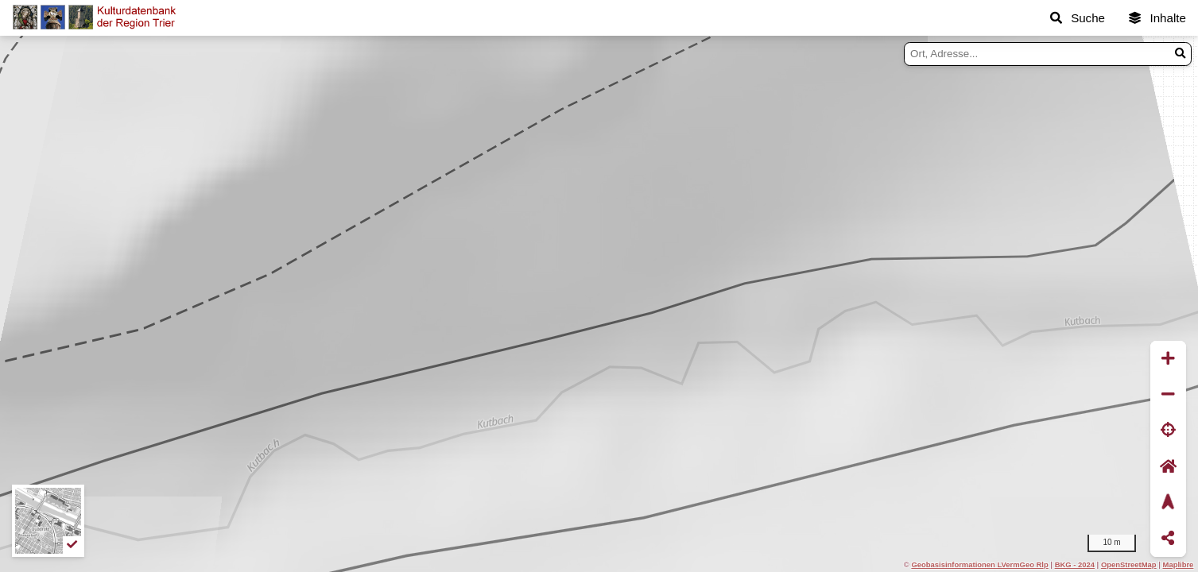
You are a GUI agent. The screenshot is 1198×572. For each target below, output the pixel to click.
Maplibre (1178, 564)
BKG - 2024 (1075, 564)
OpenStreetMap (1129, 564)
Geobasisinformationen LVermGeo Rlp (979, 564)
